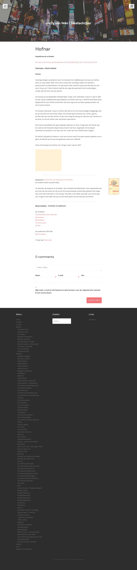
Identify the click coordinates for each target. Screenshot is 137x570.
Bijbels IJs (20, 376)
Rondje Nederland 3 (23, 498)
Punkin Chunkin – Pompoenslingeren (29, 488)
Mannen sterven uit (23, 449)
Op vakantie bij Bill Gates (25, 464)
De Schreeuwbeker (23, 400)
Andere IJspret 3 (22, 368)
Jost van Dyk (21, 437)
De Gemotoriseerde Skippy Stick (27, 385)
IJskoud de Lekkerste (24, 432)
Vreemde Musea (22, 527)
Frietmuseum (21, 412)
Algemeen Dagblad (23, 356)
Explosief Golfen (22, 407)
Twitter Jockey (40, 223)
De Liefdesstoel (22, 390)
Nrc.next (38, 62)
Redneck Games (22, 490)
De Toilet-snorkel (23, 405)
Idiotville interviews (23, 339)
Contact (18, 324)
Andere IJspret (22, 361)
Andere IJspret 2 (22, 366)
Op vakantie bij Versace (25, 481)
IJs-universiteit (22, 429)
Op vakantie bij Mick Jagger (26, 476)
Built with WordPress (59, 559)
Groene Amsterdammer (25, 415)
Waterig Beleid (22, 530)
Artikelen (19, 354)
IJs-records (21, 427)
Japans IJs (20, 434)
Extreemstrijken (22, 410)
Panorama (87, 62)
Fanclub (18, 544)
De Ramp (20, 398)
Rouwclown (39, 217)
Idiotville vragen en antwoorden (27, 344)
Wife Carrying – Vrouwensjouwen (28, 532)
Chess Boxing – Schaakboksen (27, 383)
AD (81, 62)
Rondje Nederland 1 (23, 493)
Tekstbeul (92, 320)
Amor (18, 547)
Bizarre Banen (40, 234)
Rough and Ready (23, 351)
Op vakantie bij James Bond (26, 471)
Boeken (18, 327)
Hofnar (38, 225)
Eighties (73, 559)
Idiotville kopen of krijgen (25, 342)
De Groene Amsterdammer (53, 62)
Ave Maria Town (22, 329)
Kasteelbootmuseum (24, 439)
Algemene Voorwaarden (24, 549)
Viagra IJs (20, 522)
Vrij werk (19, 322)
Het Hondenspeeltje (24, 417)
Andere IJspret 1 (22, 364)
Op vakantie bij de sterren (25, 468)
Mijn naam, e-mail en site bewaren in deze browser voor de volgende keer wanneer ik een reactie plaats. (67, 291)
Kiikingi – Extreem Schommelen (27, 442)
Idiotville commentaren (25, 337)
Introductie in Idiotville (24, 346)
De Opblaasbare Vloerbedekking (28, 395)
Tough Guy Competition (25, 517)
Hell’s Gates (21, 334)
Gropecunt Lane (22, 332)
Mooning (20, 454)
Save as (19, 508)
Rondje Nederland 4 (23, 500)
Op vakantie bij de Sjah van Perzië (28, 466)
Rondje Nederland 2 (23, 495)
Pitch (95, 62)
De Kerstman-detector (24, 388)
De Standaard (21, 403)
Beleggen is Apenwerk (24, 371)
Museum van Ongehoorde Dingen (28, 456)
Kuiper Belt (21, 444)
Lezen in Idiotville (23, 349)
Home (18, 320)
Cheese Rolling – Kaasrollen (26, 381)
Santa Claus (21, 505)
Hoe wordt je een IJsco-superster (28, 420)
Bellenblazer (40, 220)
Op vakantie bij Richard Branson (28, 478)
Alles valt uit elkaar (23, 359)
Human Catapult (22, 425)
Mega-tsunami (22, 451)
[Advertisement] (48, 160)
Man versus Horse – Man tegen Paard (29, 447)
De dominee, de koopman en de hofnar (58, 180)
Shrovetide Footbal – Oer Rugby (27, 510)
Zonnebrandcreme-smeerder (46, 214)
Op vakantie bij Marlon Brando (27, 473)
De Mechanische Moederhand (27, 393)
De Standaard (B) (71, 62)
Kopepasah (80, 559)
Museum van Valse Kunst (25, 459)
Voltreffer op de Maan (24, 525)
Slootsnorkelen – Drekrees (26, 512)
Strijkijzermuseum (23, 515)
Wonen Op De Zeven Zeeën (26, 534)
